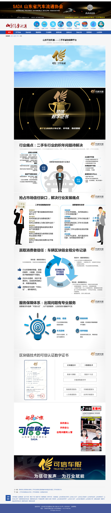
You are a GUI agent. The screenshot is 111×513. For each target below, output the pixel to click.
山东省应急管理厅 (62, 499)
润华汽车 (49, 497)
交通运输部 (97, 499)
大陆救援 (55, 497)
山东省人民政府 (82, 497)
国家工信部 (48, 499)
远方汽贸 (26, 497)
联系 (57, 508)
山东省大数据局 (80, 499)
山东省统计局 (89, 499)
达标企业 (69, 32)
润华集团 (14, 497)
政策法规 (58, 32)
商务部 (54, 499)
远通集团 (20, 497)
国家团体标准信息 (24, 499)
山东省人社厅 (73, 497)
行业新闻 (48, 32)
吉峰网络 (73, 506)
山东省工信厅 (71, 499)
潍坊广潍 (32, 497)
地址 (41, 508)
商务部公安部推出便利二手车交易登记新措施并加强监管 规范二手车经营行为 (40, 489)
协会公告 (79, 32)
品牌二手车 (16, 36)
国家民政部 (25, 501)
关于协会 (18, 32)
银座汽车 (38, 497)
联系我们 (89, 32)
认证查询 (99, 32)
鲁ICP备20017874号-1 (59, 506)
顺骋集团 (43, 497)
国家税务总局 (33, 499)
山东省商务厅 (99, 497)
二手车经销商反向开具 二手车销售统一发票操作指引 (33, 492)
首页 (9, 32)
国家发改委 (32, 501)
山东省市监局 (91, 497)
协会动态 (28, 32)
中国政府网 (41, 499)
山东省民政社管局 (64, 497)
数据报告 (38, 32)
